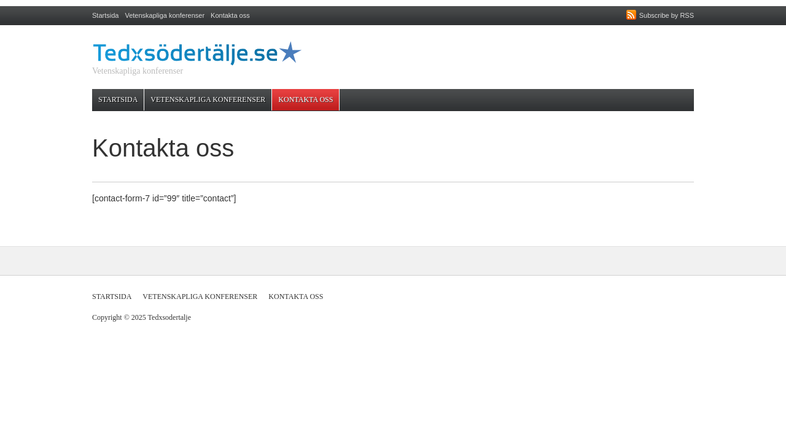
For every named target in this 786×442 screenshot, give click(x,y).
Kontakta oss (230, 15)
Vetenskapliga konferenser (164, 15)
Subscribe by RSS (666, 15)
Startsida (105, 15)
